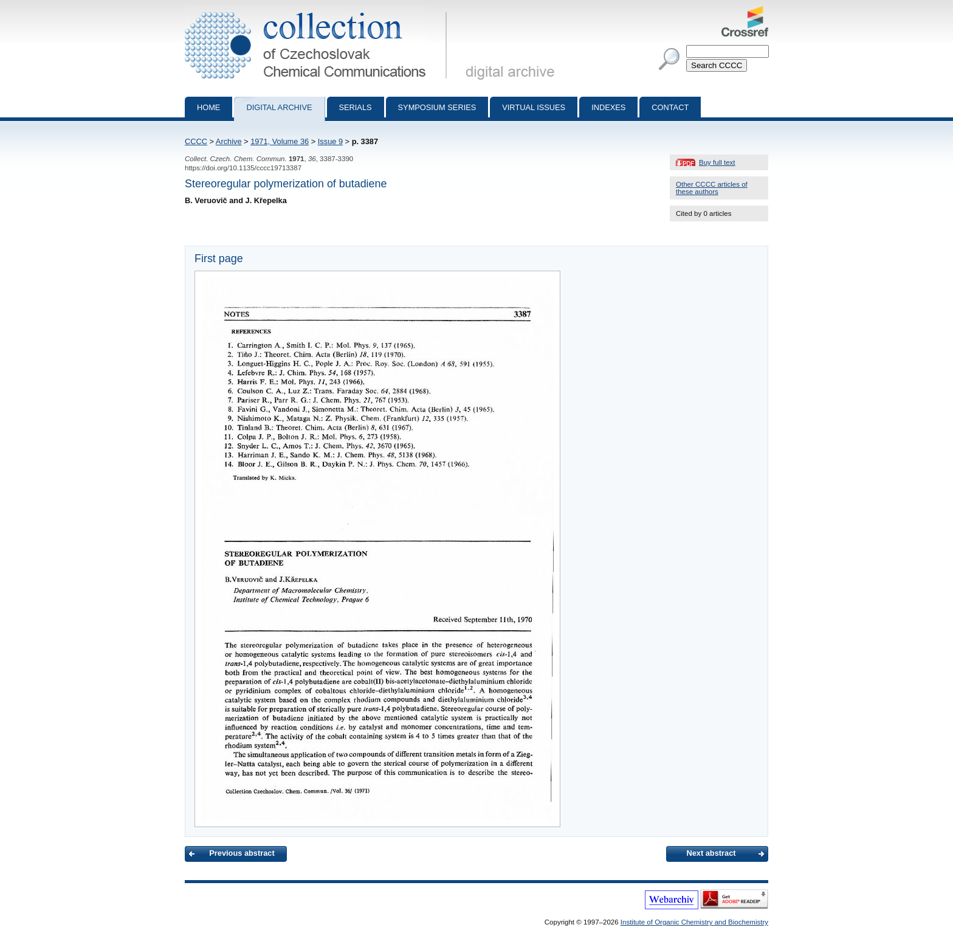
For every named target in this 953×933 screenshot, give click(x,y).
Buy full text (717, 162)
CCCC (196, 141)
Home (208, 107)
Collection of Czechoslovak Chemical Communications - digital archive (318, 11)
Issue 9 (330, 141)
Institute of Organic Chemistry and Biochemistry (694, 922)
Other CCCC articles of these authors (712, 188)
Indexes (608, 107)
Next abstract (710, 853)
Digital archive (279, 107)
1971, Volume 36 (279, 141)
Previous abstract (241, 853)
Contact (670, 107)
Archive (229, 141)
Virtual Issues (533, 107)
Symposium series (437, 107)
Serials (355, 107)
